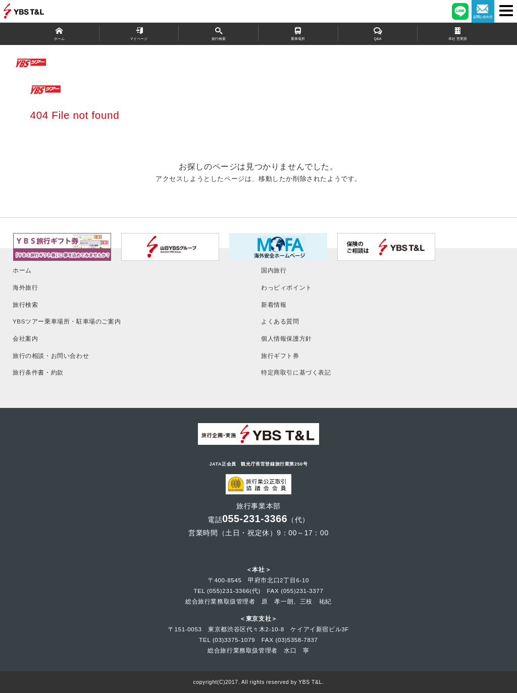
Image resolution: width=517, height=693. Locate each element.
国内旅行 (273, 270)
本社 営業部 (457, 33)
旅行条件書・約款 (38, 372)
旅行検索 (218, 33)
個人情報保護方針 (286, 338)
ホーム (59, 33)
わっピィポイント (286, 287)
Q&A (378, 33)
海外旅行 (25, 287)
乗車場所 (298, 33)
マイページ (139, 33)
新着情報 (273, 304)
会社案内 (25, 338)
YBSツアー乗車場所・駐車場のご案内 (67, 321)
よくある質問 (280, 321)
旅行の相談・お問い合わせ (51, 355)
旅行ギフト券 (280, 355)
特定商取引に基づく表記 (296, 372)
